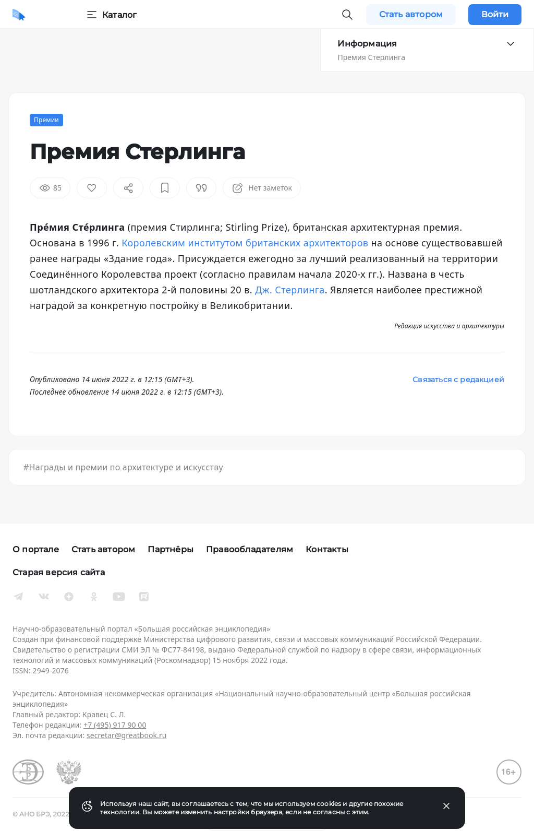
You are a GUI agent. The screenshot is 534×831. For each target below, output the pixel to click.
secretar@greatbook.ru (127, 735)
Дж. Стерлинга (289, 289)
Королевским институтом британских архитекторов (245, 242)
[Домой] (19, 14)
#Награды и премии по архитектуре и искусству (123, 467)
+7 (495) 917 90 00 (114, 725)
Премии (46, 119)
